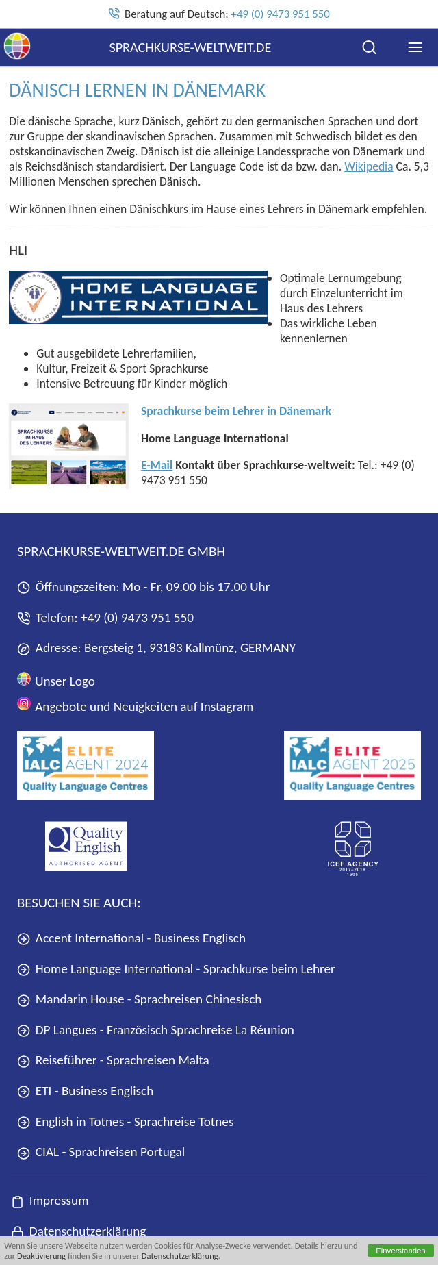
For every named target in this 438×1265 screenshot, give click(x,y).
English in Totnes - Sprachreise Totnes (125, 1121)
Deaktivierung (41, 1256)
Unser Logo (56, 680)
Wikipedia (368, 166)
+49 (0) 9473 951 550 (280, 14)
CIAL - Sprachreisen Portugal (101, 1152)
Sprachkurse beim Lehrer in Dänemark (236, 410)
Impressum (50, 1200)
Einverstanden (401, 1251)
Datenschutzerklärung (180, 1256)
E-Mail (156, 465)
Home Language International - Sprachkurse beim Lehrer (176, 969)
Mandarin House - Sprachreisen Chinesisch (139, 999)
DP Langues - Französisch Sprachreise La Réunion (155, 1030)
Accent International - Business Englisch (131, 938)
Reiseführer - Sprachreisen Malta (113, 1060)
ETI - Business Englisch (85, 1091)
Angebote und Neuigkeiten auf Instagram (135, 705)
